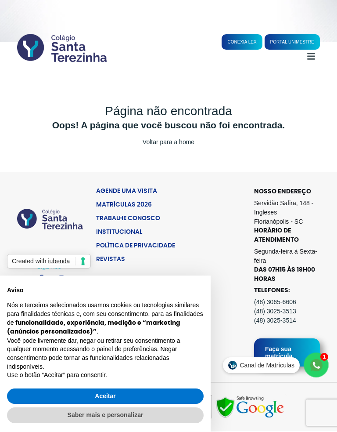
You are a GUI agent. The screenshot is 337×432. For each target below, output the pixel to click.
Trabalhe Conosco (128, 218)
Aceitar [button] (105, 395)
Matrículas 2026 (124, 205)
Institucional (119, 232)
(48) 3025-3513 (275, 311)
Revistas (110, 259)
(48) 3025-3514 (275, 320)
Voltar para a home (168, 141)
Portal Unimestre (292, 42)
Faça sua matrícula (278, 352)
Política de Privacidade (135, 246)
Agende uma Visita (126, 191)
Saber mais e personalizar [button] (105, 414)
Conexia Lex (241, 42)
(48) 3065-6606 (275, 301)
